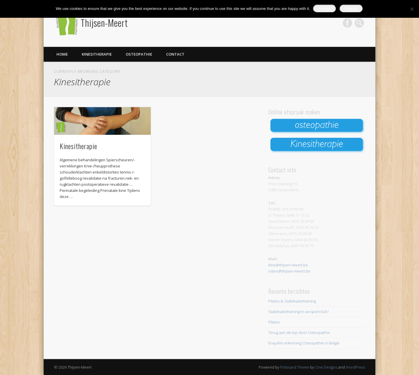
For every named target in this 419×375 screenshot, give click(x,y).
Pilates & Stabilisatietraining (292, 301)
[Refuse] (412, 9)
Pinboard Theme (294, 367)
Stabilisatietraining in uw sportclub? (298, 311)
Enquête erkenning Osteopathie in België (304, 343)
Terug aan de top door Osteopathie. (299, 332)
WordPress (355, 367)
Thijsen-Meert (104, 22)
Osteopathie (139, 54)
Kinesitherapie (97, 54)
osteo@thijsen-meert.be (289, 271)
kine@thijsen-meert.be (288, 265)
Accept (325, 8)
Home (62, 54)
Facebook (347, 23)
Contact (175, 54)
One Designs (326, 367)
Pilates (274, 322)
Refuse (351, 8)
